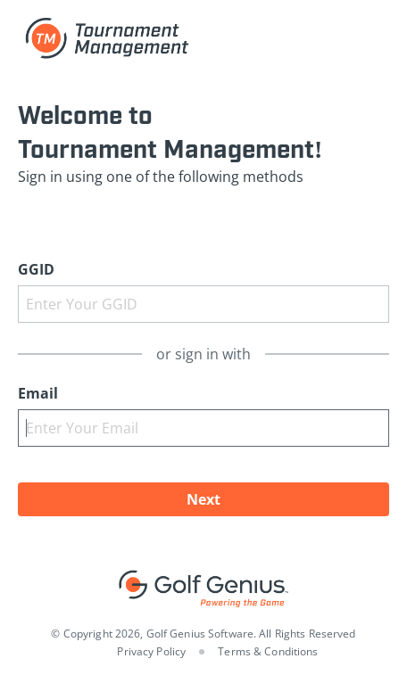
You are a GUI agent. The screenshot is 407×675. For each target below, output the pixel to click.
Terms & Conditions (268, 651)
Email (38, 393)
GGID (36, 269)
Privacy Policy (151, 651)
